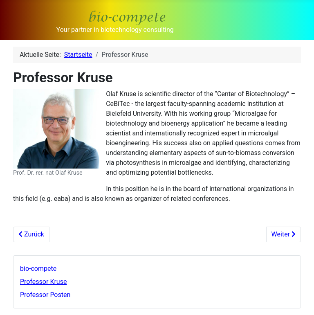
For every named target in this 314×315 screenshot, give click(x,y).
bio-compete (38, 268)
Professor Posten (45, 295)
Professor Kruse (43, 282)
